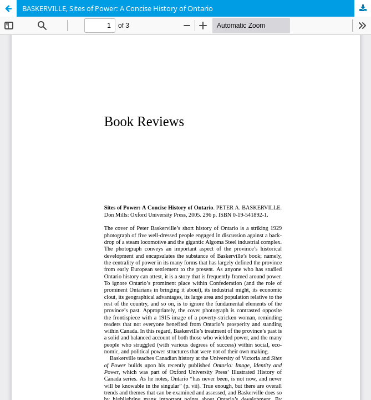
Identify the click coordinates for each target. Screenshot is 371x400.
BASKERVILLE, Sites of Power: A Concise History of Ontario (117, 8)
